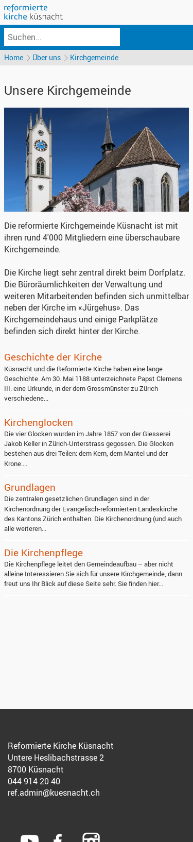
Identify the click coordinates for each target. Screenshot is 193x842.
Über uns (46, 57)
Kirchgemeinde (94, 57)
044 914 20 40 (34, 781)
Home (13, 57)
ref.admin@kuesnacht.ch (54, 792)
